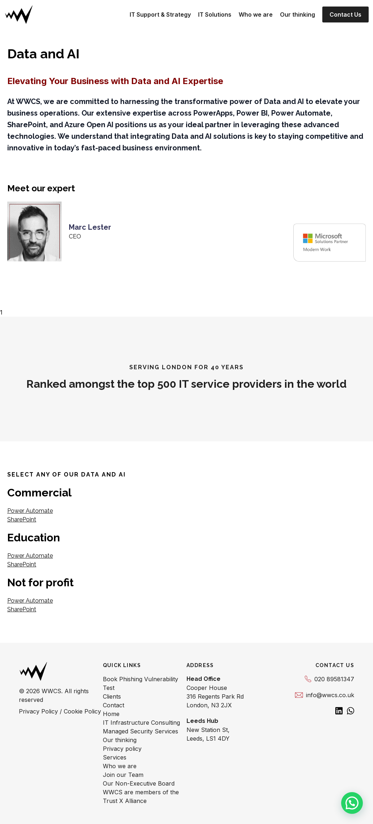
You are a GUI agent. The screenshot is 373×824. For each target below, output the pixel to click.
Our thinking (297, 14)
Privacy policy (122, 748)
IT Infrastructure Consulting (141, 722)
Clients (112, 696)
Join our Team (123, 774)
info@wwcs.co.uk (324, 695)
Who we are (256, 14)
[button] (352, 803)
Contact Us (345, 14)
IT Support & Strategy (160, 14)
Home (111, 713)
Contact (113, 705)
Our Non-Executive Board (139, 783)
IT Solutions (214, 14)
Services (114, 757)
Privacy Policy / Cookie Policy (60, 711)
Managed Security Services (140, 731)
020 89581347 (329, 679)
